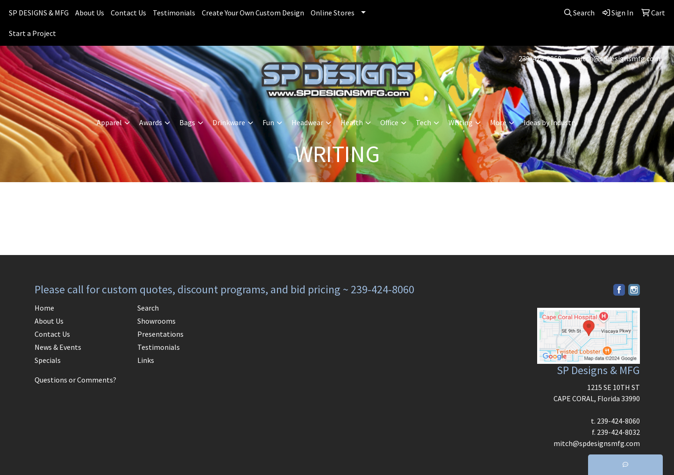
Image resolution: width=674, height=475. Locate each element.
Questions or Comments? (75, 379)
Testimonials (174, 12)
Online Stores (333, 12)
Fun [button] (268, 122)
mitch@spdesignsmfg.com (617, 58)
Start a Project (32, 33)
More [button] (498, 122)
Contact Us (128, 12)
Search (148, 307)
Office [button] (389, 122)
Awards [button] (150, 122)
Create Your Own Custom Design (253, 12)
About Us (89, 12)
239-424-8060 (539, 58)
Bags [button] (187, 122)
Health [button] (352, 122)
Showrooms (156, 321)
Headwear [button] (307, 122)
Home (44, 307)
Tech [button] (423, 122)
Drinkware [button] (229, 122)
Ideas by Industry (550, 122)
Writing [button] (460, 122)
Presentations (160, 334)
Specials (48, 360)
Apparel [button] (109, 122)
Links (145, 360)
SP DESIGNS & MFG (39, 12)
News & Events (58, 347)
